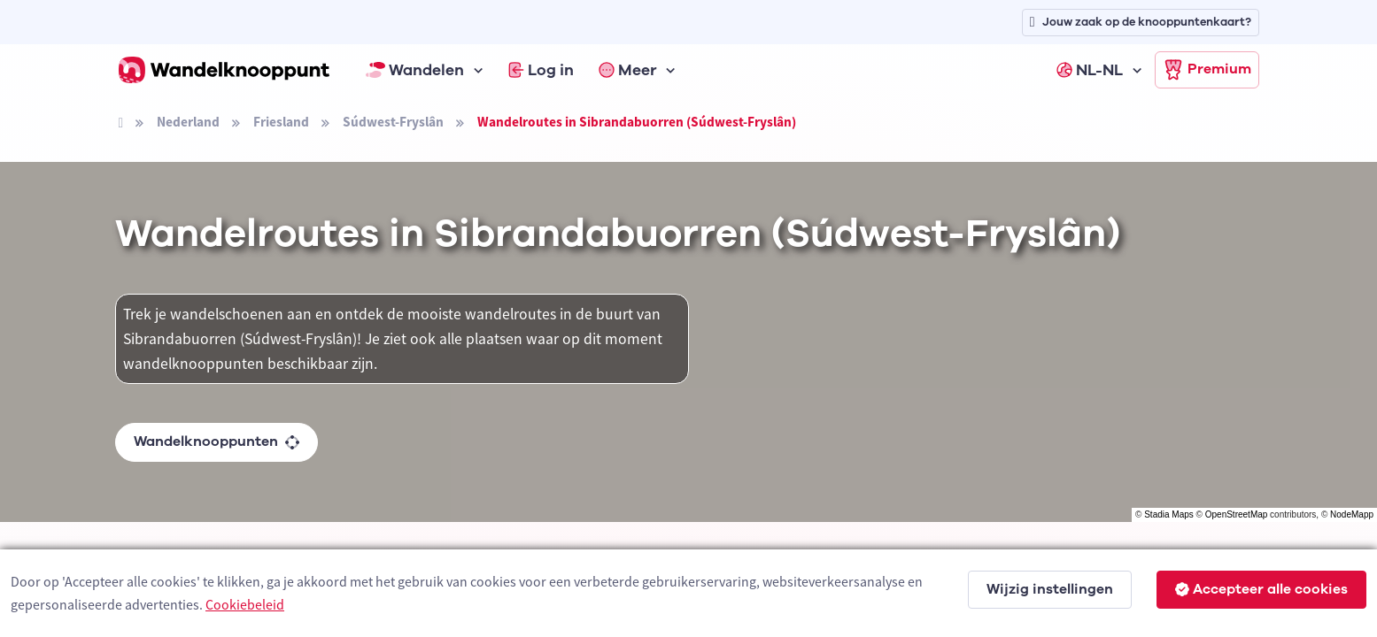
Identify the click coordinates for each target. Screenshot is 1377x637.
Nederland (188, 121)
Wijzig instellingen (1049, 589)
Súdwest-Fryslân (393, 121)
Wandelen (415, 70)
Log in (541, 70)
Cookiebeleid (244, 604)
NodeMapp (1351, 514)
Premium (1207, 70)
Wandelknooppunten (216, 441)
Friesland (281, 121)
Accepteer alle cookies (1261, 589)
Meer (628, 70)
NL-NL (1089, 70)
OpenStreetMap (1236, 514)
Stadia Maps (1169, 514)
